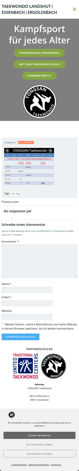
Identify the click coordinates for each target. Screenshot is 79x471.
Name (6, 284)
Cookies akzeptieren (39, 435)
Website (7, 311)
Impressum (56, 464)
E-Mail (6, 297)
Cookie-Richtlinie (19, 464)
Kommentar (10, 241)
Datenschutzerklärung (38, 464)
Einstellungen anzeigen (39, 453)
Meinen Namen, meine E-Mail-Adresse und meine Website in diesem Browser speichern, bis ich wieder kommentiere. (39, 327)
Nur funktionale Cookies (39, 444)
